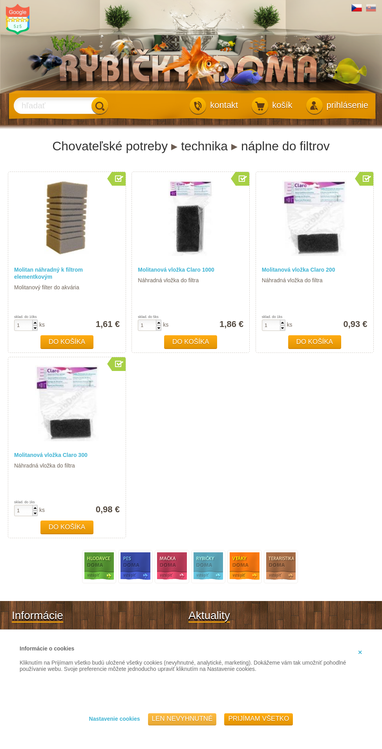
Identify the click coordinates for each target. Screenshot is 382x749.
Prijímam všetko (258, 718)
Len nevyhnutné (182, 718)
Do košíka (67, 341)
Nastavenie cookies (114, 719)
